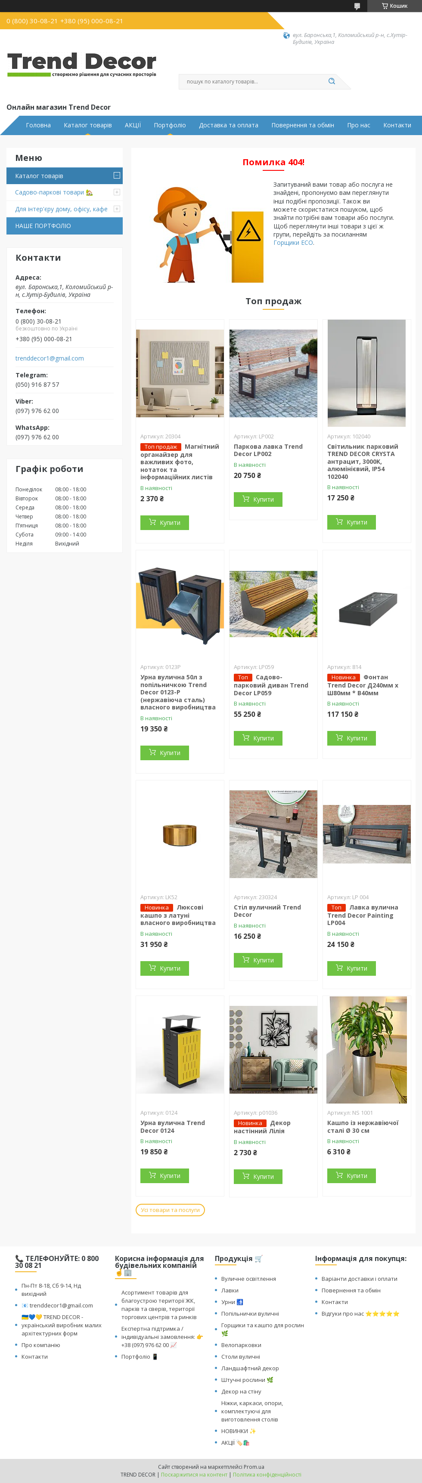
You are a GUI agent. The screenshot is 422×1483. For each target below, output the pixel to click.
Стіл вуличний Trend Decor (267, 911)
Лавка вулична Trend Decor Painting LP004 (362, 915)
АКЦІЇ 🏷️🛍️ (235, 1442)
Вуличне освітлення (248, 1279)
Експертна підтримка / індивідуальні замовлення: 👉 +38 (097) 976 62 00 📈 (162, 1337)
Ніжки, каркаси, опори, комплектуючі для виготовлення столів (252, 1411)
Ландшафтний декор (250, 1368)
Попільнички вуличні (250, 1313)
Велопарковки (241, 1345)
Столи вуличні (240, 1356)
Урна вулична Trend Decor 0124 (172, 1127)
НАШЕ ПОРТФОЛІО (43, 226)
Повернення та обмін (302, 125)
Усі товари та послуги (170, 1210)
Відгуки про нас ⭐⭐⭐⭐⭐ (361, 1313)
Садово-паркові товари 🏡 (54, 192)
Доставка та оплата (228, 125)
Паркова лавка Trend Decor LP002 (268, 450)
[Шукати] (331, 81)
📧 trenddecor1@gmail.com (57, 1305)
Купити (170, 522)
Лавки (230, 1290)
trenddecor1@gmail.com (50, 358)
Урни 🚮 (232, 1302)
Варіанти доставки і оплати (359, 1279)
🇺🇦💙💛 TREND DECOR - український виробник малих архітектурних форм (62, 1325)
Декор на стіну (241, 1391)
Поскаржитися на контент (194, 1474)
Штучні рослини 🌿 (247, 1380)
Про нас (358, 125)
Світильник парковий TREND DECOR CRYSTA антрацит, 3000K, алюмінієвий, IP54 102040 (362, 461)
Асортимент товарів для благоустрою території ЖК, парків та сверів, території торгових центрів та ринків (159, 1305)
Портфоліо (170, 125)
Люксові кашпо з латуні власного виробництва (178, 915)
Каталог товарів (88, 125)
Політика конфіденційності (267, 1474)
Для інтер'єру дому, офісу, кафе (61, 209)
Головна (38, 125)
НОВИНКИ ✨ (238, 1431)
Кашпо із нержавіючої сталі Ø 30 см (363, 1127)
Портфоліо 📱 (139, 1356)
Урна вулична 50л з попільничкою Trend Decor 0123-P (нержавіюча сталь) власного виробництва (178, 692)
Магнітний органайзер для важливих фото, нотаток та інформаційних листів (179, 461)
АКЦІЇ (133, 125)
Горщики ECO (293, 242)
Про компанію (41, 1345)
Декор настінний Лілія (262, 1127)
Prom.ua (254, 1467)
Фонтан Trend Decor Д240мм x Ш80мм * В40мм (362, 685)
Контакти (397, 125)
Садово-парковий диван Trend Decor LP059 (271, 685)
